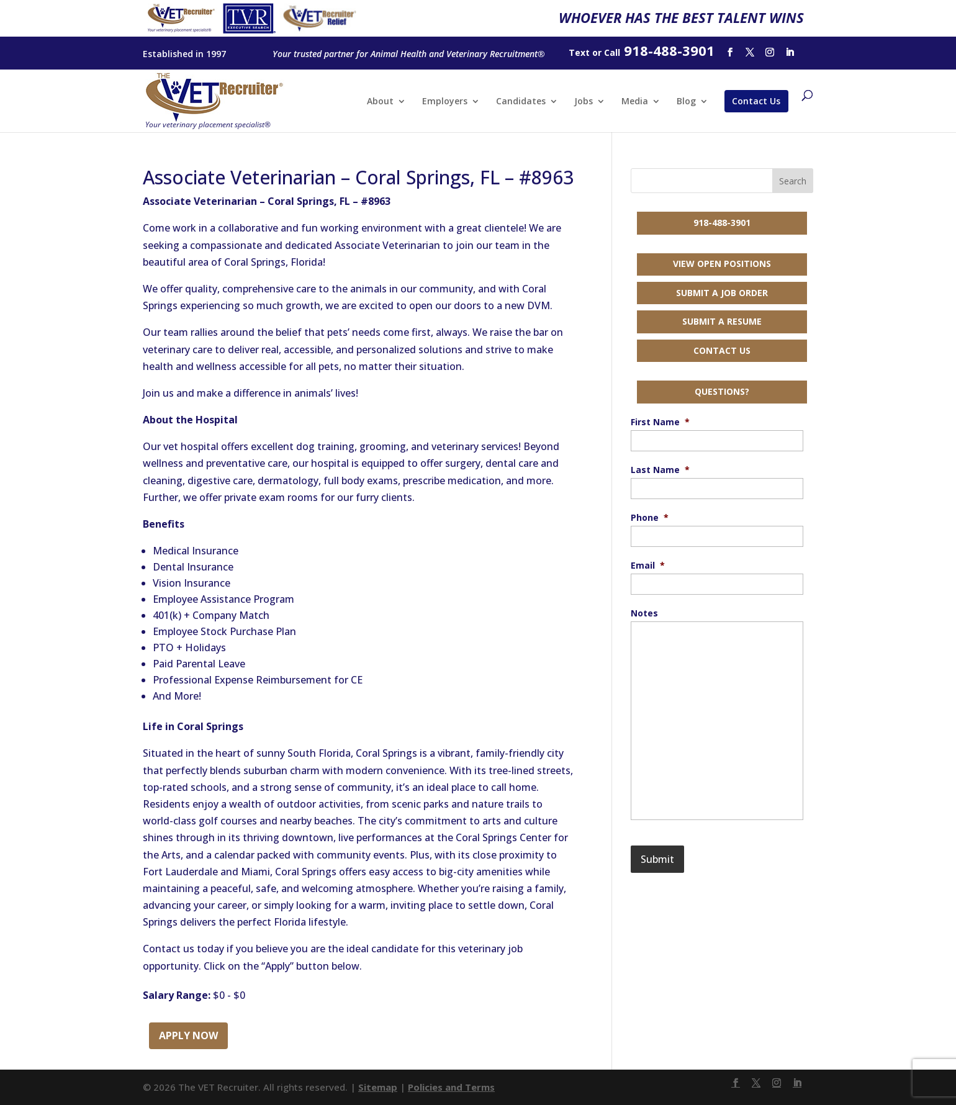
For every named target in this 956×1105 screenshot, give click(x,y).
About (380, 102)
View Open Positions (722, 263)
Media (634, 102)
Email (648, 565)
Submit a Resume (722, 321)
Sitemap (377, 1087)
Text (579, 52)
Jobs (583, 102)
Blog (686, 102)
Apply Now (188, 1035)
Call (612, 52)
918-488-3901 (722, 222)
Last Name (660, 470)
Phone (650, 517)
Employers (444, 102)
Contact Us (756, 101)
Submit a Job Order (722, 293)
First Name (660, 422)
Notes (644, 613)
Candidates (521, 102)
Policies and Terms (451, 1087)
